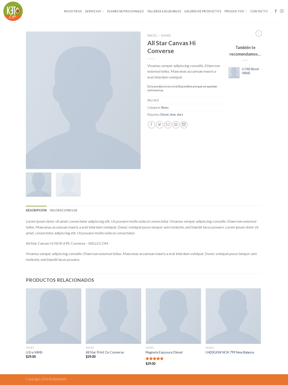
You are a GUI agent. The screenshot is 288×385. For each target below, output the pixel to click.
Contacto (259, 11)
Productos (236, 11)
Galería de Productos (202, 11)
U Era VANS (34, 352)
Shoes (166, 35)
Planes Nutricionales (125, 11)
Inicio (152, 35)
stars (180, 114)
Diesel (164, 114)
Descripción (36, 210)
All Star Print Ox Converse (105, 352)
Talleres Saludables (164, 11)
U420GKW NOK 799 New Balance (230, 352)
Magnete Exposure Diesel (164, 352)
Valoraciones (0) (63, 210)
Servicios (94, 11)
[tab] (36, 210)
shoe (173, 114)
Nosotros (73, 11)
